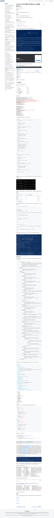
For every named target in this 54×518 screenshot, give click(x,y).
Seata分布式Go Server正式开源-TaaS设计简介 (10, 78)
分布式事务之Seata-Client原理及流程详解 (9, 82)
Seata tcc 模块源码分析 (7, 57)
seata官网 (17, 500)
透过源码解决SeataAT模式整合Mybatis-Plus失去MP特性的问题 (10, 68)
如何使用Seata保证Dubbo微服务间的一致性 (9, 87)
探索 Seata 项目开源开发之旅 (8, 16)
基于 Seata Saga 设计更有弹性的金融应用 (9, 74)
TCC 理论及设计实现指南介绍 (8, 86)
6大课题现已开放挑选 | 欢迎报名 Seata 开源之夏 (10, 23)
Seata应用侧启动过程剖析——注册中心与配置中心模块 (10, 37)
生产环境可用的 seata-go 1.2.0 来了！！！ (9, 21)
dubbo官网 (17, 498)
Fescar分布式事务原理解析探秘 (8, 88)
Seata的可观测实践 (7, 20)
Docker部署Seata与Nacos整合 (8, 64)
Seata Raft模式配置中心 (7, 11)
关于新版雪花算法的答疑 (7, 31)
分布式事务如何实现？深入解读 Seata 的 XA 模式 (10, 51)
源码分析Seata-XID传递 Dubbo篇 (8, 56)
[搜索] (51, 1)
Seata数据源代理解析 (7, 44)
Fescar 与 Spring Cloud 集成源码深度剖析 (9, 79)
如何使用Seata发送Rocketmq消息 (8, 8)
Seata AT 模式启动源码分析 (8, 73)
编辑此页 (17, 503)
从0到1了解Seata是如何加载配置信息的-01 (9, 5)
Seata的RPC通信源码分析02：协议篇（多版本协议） (10, 14)
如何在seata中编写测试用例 (8, 15)
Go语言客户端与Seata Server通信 (8, 7)
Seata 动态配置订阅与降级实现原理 (9, 62)
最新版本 (25, 21)
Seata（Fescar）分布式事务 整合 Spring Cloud (9, 81)
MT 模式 (6, 89)
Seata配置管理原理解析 (7, 42)
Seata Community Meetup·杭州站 (8, 58)
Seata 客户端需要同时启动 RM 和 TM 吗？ (9, 72)
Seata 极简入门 (6, 52)
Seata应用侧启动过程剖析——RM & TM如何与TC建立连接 (10, 39)
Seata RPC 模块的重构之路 (8, 48)
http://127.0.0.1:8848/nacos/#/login (25, 52)
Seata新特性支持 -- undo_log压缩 (8, 34)
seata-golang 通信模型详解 (8, 43)
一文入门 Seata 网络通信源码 (8, 6)
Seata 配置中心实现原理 (7, 63)
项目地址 (17, 10)
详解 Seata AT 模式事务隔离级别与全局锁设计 (10, 30)
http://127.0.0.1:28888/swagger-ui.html (21, 484)
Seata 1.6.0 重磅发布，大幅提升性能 (9, 24)
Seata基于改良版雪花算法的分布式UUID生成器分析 (10, 33)
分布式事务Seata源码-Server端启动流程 (9, 49)
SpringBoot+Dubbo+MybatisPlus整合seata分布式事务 (10, 70)
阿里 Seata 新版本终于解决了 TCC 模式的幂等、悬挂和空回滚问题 (9, 27)
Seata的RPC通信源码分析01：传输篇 (9, 12)
